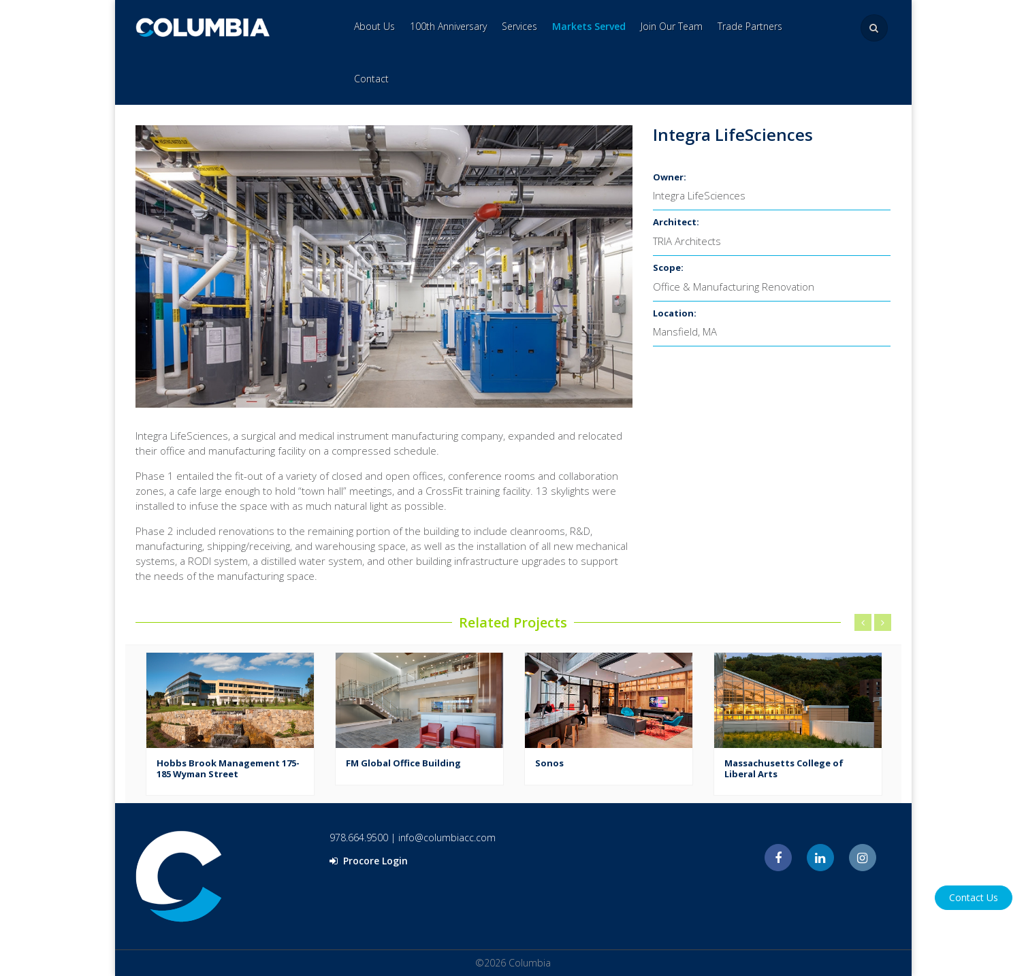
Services (519, 26)
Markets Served (589, 26)
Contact (371, 78)
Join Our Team (672, 26)
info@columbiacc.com (447, 837)
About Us (374, 26)
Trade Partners (750, 26)
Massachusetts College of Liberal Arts (784, 768)
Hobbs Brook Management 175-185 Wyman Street (228, 768)
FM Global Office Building (403, 763)
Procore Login (369, 860)
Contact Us (973, 897)
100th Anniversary (448, 26)
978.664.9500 (359, 837)
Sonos (549, 763)
